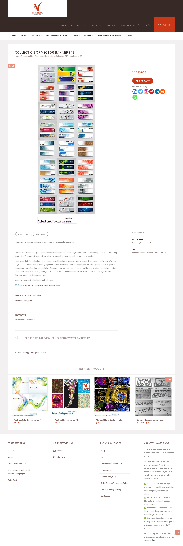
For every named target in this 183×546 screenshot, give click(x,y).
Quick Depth (13, 465)
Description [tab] (23, 219)
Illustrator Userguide (23, 286)
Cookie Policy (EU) (108, 462)
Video (75, 21)
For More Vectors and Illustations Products (37, 270)
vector (156, 238)
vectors (163, 238)
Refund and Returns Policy (104, 8)
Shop (23, 21)
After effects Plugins (56, 21)
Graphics (36, 21)
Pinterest (59, 442)
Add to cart (143, 66)
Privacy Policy (127, 8)
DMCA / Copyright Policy (111, 474)
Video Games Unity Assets (109, 21)
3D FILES (87, 21)
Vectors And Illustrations (45, 41)
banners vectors (146, 238)
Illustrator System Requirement (28, 281)
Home (13, 21)
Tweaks (11, 442)
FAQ (85, 8)
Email (57, 436)
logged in (29, 337)
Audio (129, 21)
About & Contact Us (70, 8)
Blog (103, 436)
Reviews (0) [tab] (40, 219)
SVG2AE (11, 436)
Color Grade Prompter (17, 449)
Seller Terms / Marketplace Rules (114, 468)
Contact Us (105, 481)
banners (135, 238)
